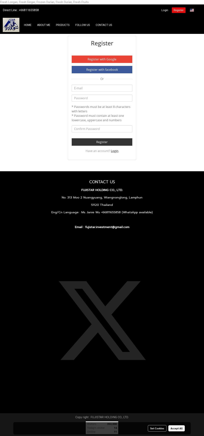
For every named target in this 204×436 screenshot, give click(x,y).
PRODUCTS (63, 25)
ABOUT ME (43, 25)
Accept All (177, 428)
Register (179, 10)
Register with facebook (102, 70)
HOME (27, 25)
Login (165, 10)
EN (194, 10)
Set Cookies (157, 428)
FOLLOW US (82, 25)
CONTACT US (104, 25)
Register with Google (102, 59)
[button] (118, 25)
